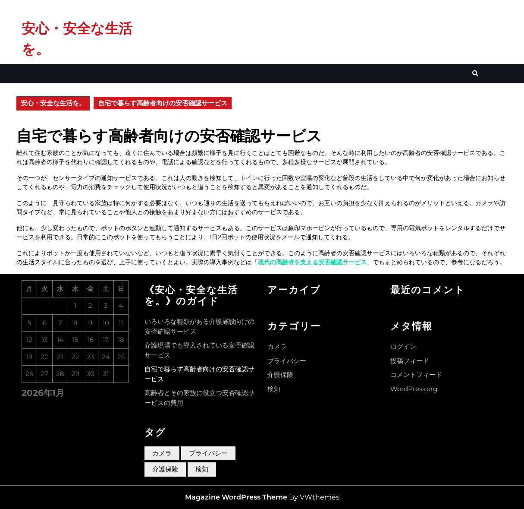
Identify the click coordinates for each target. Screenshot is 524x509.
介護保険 (280, 374)
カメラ (277, 346)
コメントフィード (416, 374)
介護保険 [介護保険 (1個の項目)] (165, 469)
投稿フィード (409, 361)
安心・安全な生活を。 (53, 103)
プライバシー (286, 361)
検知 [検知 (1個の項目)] (201, 469)
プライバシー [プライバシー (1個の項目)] (208, 453)
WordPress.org (413, 389)
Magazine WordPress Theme (236, 497)
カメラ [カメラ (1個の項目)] (162, 453)
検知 (273, 389)
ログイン (403, 346)
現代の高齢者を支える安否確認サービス (312, 262)
